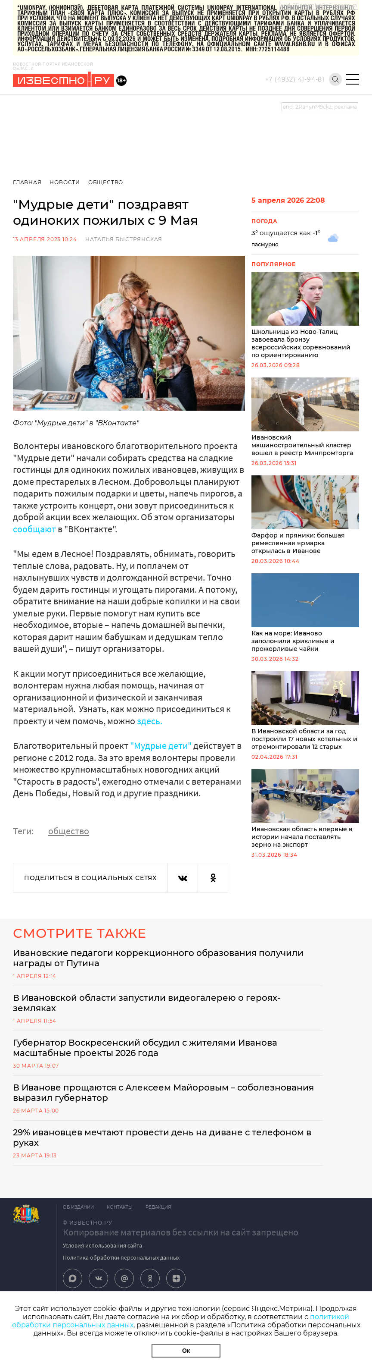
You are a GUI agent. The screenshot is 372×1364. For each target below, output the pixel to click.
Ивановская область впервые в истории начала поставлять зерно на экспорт (305, 809)
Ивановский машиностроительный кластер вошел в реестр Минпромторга (305, 417)
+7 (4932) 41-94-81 (295, 79)
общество (68, 831)
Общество (105, 182)
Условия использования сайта (102, 1245)
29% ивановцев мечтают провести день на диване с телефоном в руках (162, 1137)
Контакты (120, 1207)
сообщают (34, 529)
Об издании (78, 1207)
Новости (65, 182)
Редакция (158, 1207)
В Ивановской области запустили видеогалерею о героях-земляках (147, 1003)
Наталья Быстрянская (123, 239)
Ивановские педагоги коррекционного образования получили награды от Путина (158, 958)
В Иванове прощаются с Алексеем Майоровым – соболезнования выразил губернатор (163, 1092)
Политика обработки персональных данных (121, 1257)
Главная (27, 182)
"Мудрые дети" (161, 745)
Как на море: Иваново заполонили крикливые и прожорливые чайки (305, 613)
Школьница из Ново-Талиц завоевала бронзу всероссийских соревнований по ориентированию (305, 315)
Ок (186, 1350)
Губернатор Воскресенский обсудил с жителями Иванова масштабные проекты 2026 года (145, 1047)
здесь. (149, 721)
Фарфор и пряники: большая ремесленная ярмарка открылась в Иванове (305, 515)
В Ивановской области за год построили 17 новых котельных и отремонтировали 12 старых (305, 711)
